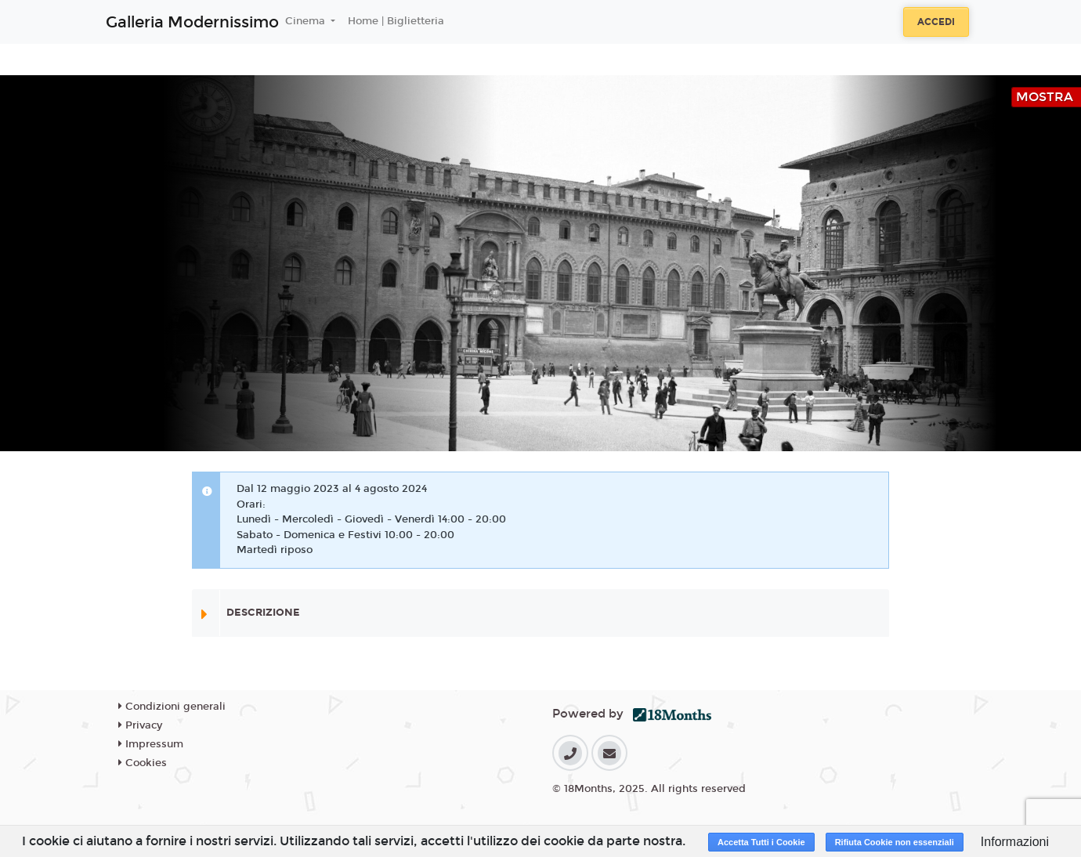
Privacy (140, 725)
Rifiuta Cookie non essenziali (894, 842)
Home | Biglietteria (396, 21)
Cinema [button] (306, 21)
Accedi (936, 21)
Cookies (142, 763)
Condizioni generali (172, 706)
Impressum (150, 744)
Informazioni (1015, 841)
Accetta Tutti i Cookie (761, 842)
